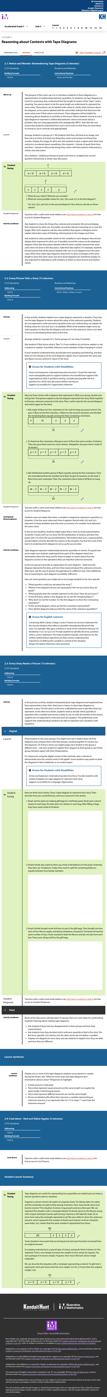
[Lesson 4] (64, 27)
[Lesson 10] (86, 27)
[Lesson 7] (74, 27)
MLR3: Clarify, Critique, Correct (69, 292)
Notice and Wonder (65, 77)
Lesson (26, 52)
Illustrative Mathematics (68, 1348)
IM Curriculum (97, 1)
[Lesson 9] (82, 27)
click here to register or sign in (80, 214)
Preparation (11, 52)
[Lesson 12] (95, 27)
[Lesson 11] (90, 27)
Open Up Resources (86, 1356)
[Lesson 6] (71, 27)
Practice (39, 52)
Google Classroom (95, 8)
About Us (99, 3)
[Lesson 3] (60, 27)
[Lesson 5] (67, 27)
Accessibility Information (59, 1333)
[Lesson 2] (56, 27)
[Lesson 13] (100, 27)
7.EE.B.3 (10, 292)
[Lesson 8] (78, 27)
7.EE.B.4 (10, 77)
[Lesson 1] (53, 27)
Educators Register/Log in (92, 10)
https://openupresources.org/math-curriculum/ (76, 1343)
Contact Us (98, 6)
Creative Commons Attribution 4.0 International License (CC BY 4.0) (33, 1351)
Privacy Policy (42, 1333)
